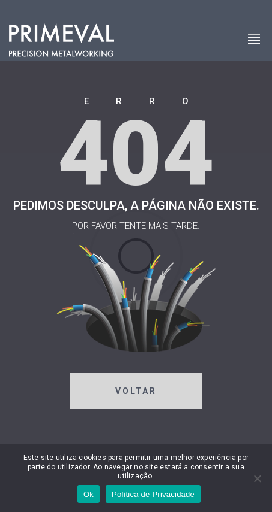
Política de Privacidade (153, 494)
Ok (88, 494)
